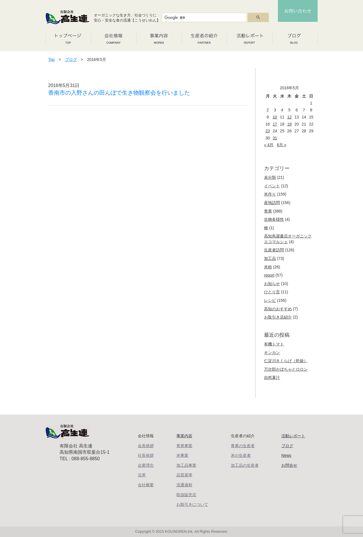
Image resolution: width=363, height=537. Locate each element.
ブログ (71, 59)
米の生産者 (241, 455)
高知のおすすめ (278, 309)
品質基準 (184, 475)
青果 (268, 211)
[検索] (203, 17)
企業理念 (146, 465)
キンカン (272, 352)
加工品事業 (186, 465)
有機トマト (274, 344)
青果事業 (184, 445)
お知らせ (272, 283)
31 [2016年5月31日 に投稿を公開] (275, 138)
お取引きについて (192, 504)
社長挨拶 (146, 455)
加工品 (270, 258)
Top (51, 59)
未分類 (270, 177)
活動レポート (293, 436)
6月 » (281, 145)
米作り (270, 194)
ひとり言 (272, 292)
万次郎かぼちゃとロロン (286, 369)
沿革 (142, 475)
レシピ (270, 300)
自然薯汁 (272, 377)
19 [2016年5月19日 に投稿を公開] (289, 124)
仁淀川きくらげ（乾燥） (286, 360)
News (286, 455)
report (269, 275)
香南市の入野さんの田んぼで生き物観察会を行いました (119, 93)
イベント (272, 186)
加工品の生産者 (245, 465)
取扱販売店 (186, 495)
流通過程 (184, 485)
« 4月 (268, 145)
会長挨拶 (146, 445)
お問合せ (289, 465)
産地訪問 (272, 202)
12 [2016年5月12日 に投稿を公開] (289, 117)
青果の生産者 (243, 445)
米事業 (182, 455)
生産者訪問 (274, 250)
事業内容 (184, 436)
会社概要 (146, 485)
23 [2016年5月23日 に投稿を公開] (267, 131)
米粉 (268, 267)
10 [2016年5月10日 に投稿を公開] (275, 117)
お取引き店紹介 (278, 317)
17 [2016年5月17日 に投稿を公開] (275, 124)
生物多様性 (274, 219)
